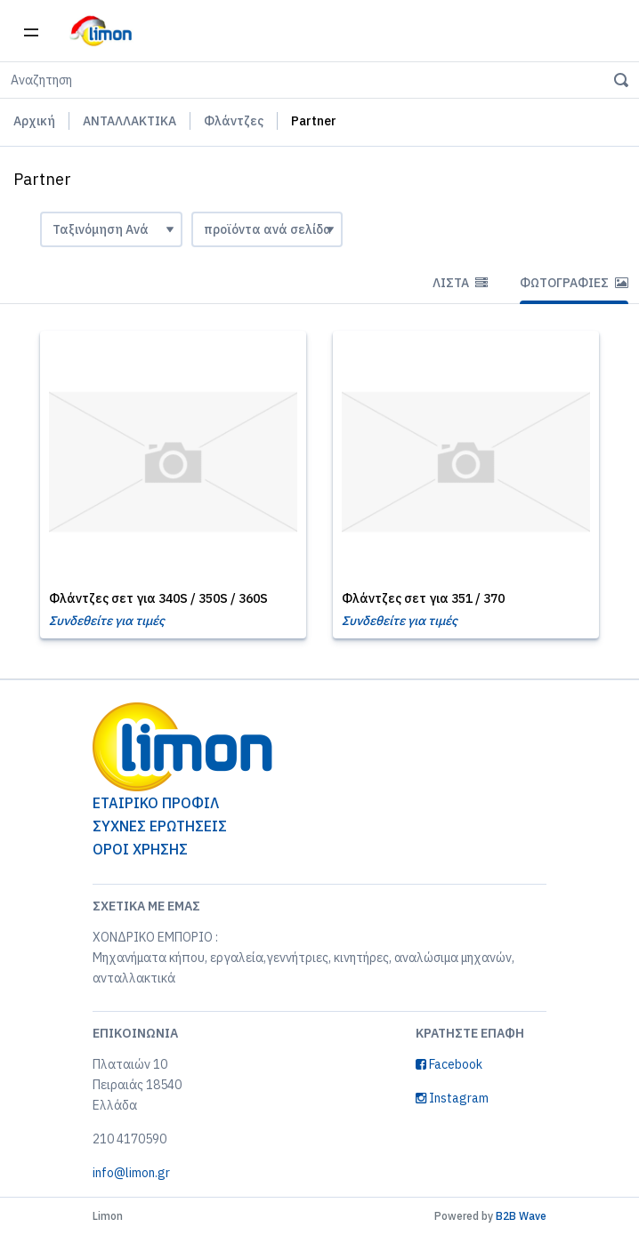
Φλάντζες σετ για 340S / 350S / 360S (158, 598)
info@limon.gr (131, 1173)
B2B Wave (521, 1216)
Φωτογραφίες (574, 283)
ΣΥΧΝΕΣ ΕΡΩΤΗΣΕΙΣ (160, 826)
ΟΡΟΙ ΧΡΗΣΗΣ (140, 849)
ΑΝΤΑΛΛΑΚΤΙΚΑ (129, 121)
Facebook (449, 1064)
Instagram (452, 1098)
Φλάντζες (233, 121)
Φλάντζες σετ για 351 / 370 (423, 598)
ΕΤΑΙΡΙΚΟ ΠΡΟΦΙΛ (156, 803)
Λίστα (460, 283)
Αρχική (34, 121)
